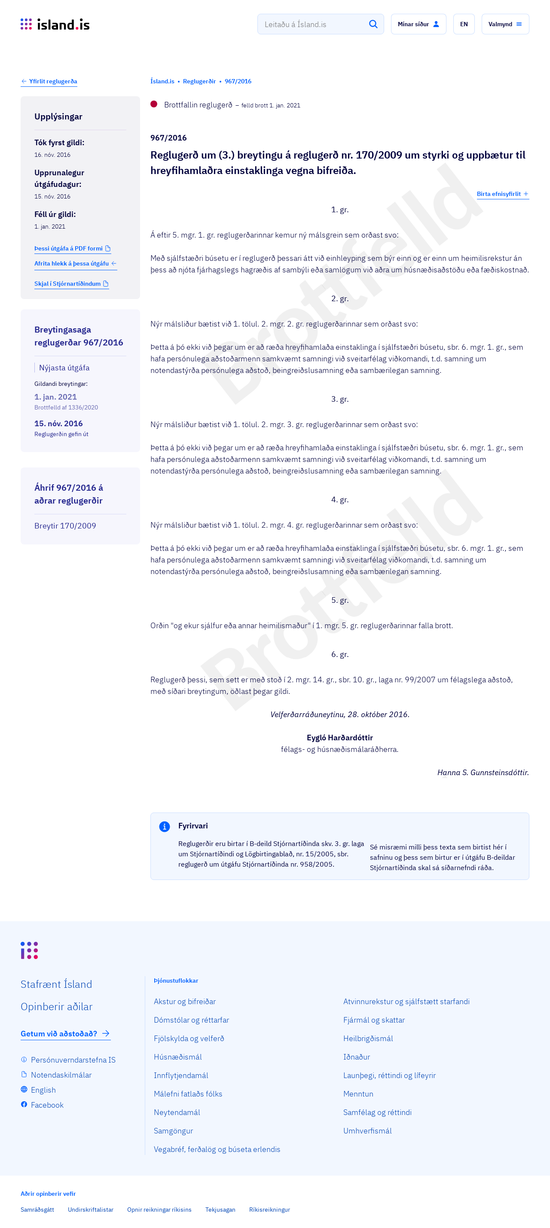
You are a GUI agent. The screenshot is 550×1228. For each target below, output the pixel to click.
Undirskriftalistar (90, 1209)
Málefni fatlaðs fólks (188, 1094)
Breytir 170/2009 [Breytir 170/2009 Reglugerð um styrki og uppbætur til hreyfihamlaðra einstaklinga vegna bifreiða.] (65, 526)
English (43, 1090)
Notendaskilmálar (61, 1075)
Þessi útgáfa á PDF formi (68, 248)
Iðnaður (356, 1057)
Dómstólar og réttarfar (191, 1020)
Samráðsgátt (37, 1209)
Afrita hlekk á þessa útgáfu (75, 263)
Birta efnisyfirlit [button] (503, 194)
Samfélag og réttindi (377, 1112)
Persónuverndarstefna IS (73, 1060)
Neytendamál (177, 1112)
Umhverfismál (367, 1131)
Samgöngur (173, 1131)
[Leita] (373, 24)
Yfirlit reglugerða (53, 81)
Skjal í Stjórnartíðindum (67, 283)
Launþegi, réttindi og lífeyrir (389, 1075)
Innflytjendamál (181, 1075)
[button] (418, 24)
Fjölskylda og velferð (189, 1038)
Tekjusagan (220, 1209)
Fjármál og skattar (374, 1020)
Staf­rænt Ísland (56, 984)
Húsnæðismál (178, 1057)
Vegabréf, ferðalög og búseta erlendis (217, 1149)
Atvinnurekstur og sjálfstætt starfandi (406, 1001)
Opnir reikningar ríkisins (159, 1209)
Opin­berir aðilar (57, 1006)
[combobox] (320, 24)
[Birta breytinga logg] (80, 459)
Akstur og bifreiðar (185, 1001)
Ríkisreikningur (269, 1209)
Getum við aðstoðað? (66, 1033)
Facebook (47, 1105)
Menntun (358, 1094)
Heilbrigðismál (368, 1038)
